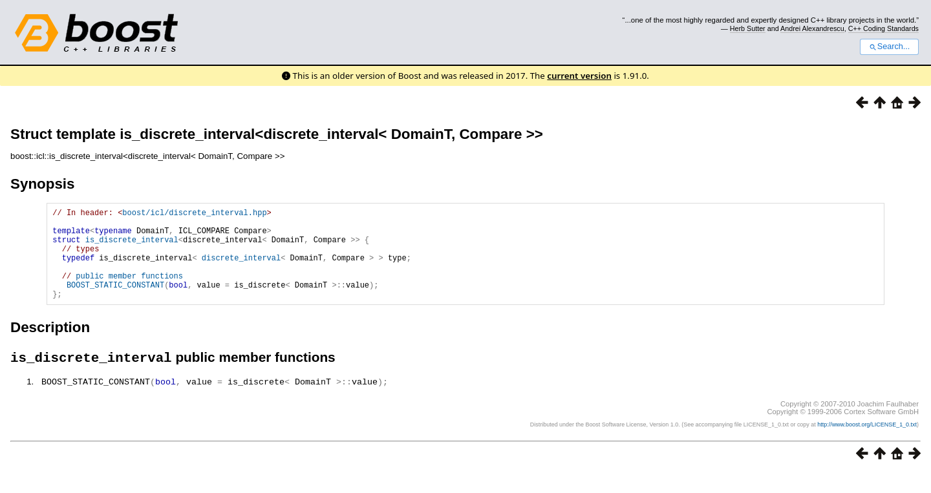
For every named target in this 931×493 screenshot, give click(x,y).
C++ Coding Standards (883, 28)
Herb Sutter (747, 28)
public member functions (129, 291)
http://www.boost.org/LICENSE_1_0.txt (867, 445)
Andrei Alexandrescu (812, 28)
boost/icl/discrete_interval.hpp (194, 214)
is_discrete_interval (131, 247)
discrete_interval (241, 269)
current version (579, 75)
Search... (889, 46)
